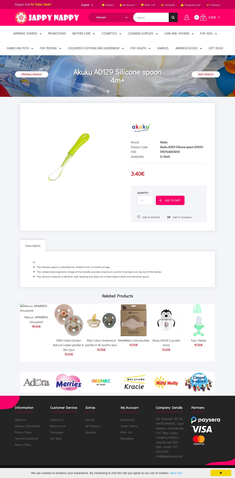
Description (33, 245)
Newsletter (127, 438)
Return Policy (23, 445)
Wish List (126, 432)
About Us (20, 420)
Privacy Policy (23, 432)
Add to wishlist (148, 217)
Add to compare (179, 217)
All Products (92, 426)
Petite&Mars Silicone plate (133, 340)
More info (176, 473)
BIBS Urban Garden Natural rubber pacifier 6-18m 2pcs (69, 345)
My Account (127, 420)
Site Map (56, 438)
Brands (90, 420)
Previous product (31, 74)
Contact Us (57, 420)
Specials (90, 432)
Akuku (163, 142)
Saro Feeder (198, 340)
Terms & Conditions (27, 438)
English (85, 4)
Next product (206, 74)
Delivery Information (27, 426)
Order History (129, 426)
